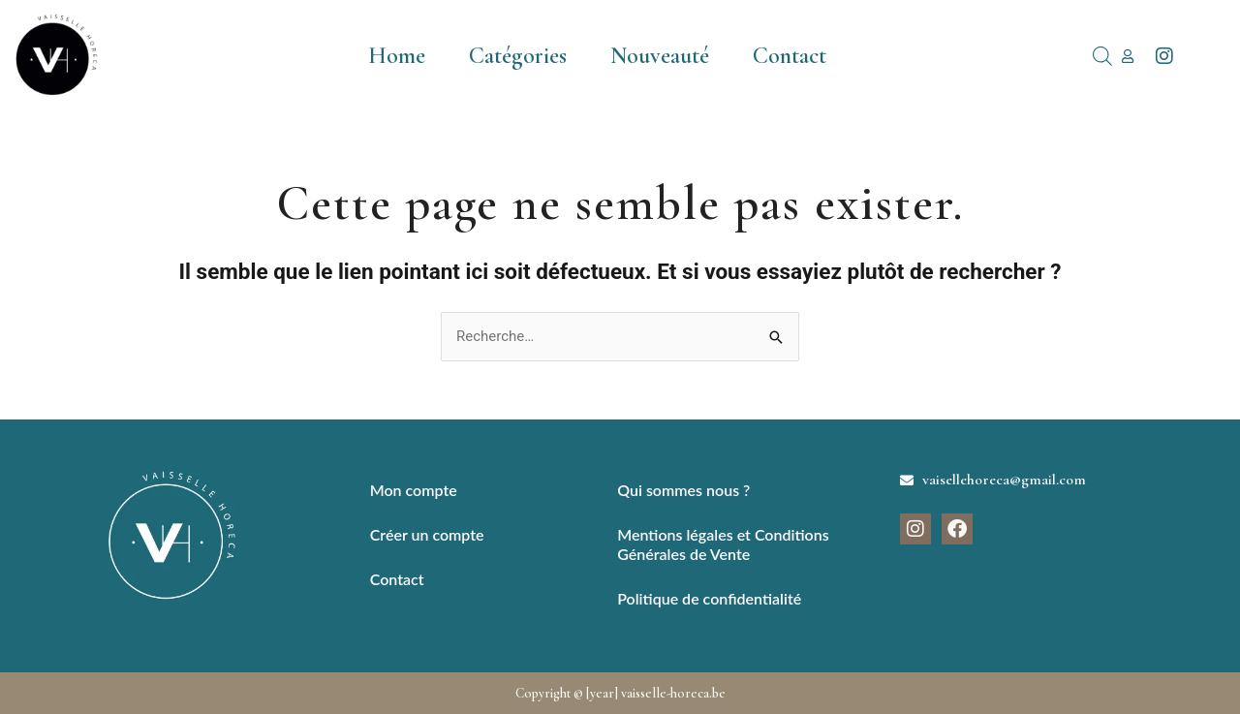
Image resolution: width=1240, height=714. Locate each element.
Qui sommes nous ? (683, 490)
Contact (789, 56)
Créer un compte (427, 534)
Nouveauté (659, 56)
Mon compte (413, 490)
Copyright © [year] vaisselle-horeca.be (620, 693)
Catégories (518, 56)
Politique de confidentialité (709, 598)
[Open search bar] (1102, 56)
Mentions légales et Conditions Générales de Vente (722, 544)
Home (396, 56)
